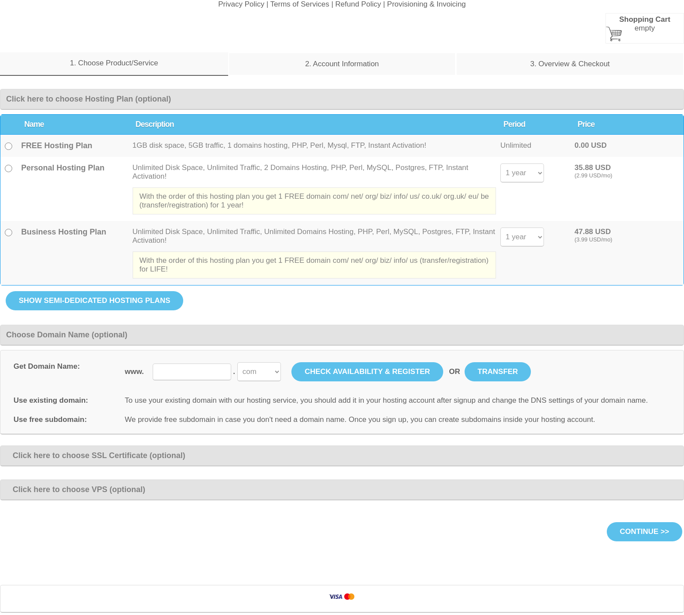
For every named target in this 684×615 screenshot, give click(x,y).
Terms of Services (299, 4)
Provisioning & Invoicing (426, 4)
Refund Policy (358, 4)
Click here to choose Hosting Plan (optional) (88, 99)
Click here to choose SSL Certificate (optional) (95, 455)
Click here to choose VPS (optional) (75, 489)
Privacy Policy (241, 4)
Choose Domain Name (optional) (66, 334)
